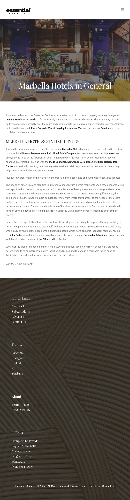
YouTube (17, 373)
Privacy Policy (21, 410)
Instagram (18, 358)
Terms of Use (20, 405)
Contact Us (19, 322)
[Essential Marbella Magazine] (19, 9)
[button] (122, 9)
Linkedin (17, 363)
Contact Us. (108, 486)
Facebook (18, 353)
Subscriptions (21, 311)
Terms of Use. (94, 486)
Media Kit (18, 306)
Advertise (18, 316)
